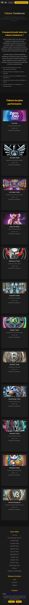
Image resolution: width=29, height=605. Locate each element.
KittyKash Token (14, 549)
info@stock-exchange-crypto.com (16, 594)
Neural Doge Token (14, 565)
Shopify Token (14, 557)
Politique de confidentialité (14, 571)
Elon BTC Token (14, 562)
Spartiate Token (14, 560)
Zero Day (14, 535)
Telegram (14, 585)
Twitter (14, 579)
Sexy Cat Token (14, 551)
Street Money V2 (14, 554)
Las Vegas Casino (14, 543)
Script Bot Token (14, 546)
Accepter (11, 601)
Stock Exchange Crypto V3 (14, 538)
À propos (14, 568)
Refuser (19, 601)
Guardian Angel (14, 540)
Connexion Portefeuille (21, 2)
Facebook (14, 582)
